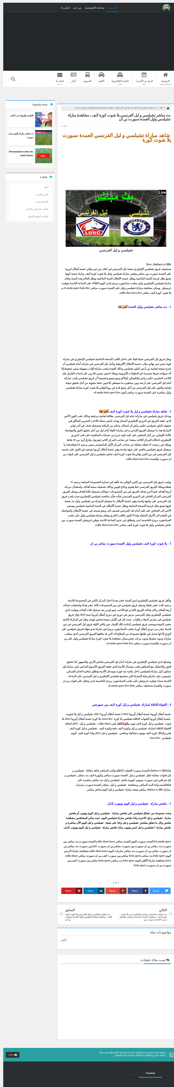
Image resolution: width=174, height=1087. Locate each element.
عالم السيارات (39, 202)
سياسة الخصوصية (91, 7)
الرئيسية (109, 7)
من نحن (74, 7)
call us (9, 1054)
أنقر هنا (119, 307)
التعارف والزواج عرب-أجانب (18, 115)
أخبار (158, 108)
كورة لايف (119, 723)
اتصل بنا (62, 7)
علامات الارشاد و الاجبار (34, 209)
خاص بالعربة (39, 194)
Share (136, 891)
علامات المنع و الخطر (35, 216)
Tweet (158, 891)
